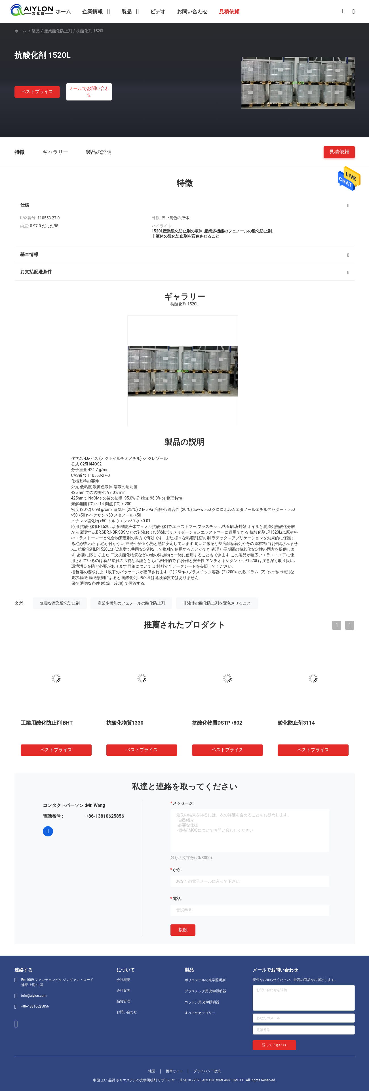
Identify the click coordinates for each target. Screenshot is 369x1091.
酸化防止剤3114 (296, 723)
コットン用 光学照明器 (202, 1002)
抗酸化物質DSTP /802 (217, 723)
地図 (151, 1071)
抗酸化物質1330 (125, 723)
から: (177, 869)
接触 (182, 929)
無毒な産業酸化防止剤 (60, 603)
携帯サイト (174, 1071)
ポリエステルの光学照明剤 (205, 980)
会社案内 (123, 991)
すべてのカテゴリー (200, 1013)
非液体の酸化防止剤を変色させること (217, 603)
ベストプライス (37, 91)
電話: (177, 898)
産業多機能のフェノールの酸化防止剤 (131, 603)
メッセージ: (183, 803)
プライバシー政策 (207, 1071)
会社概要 (123, 980)
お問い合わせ (127, 1012)
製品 (36, 31)
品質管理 (123, 1001)
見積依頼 (339, 152)
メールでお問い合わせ (89, 91)
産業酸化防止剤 (58, 31)
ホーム (20, 31)
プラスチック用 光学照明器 (205, 991)
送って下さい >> (274, 1045)
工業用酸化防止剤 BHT (47, 723)
